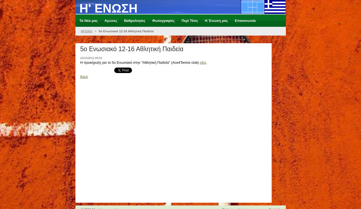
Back (84, 77)
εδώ (203, 62)
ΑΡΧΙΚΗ (86, 31)
